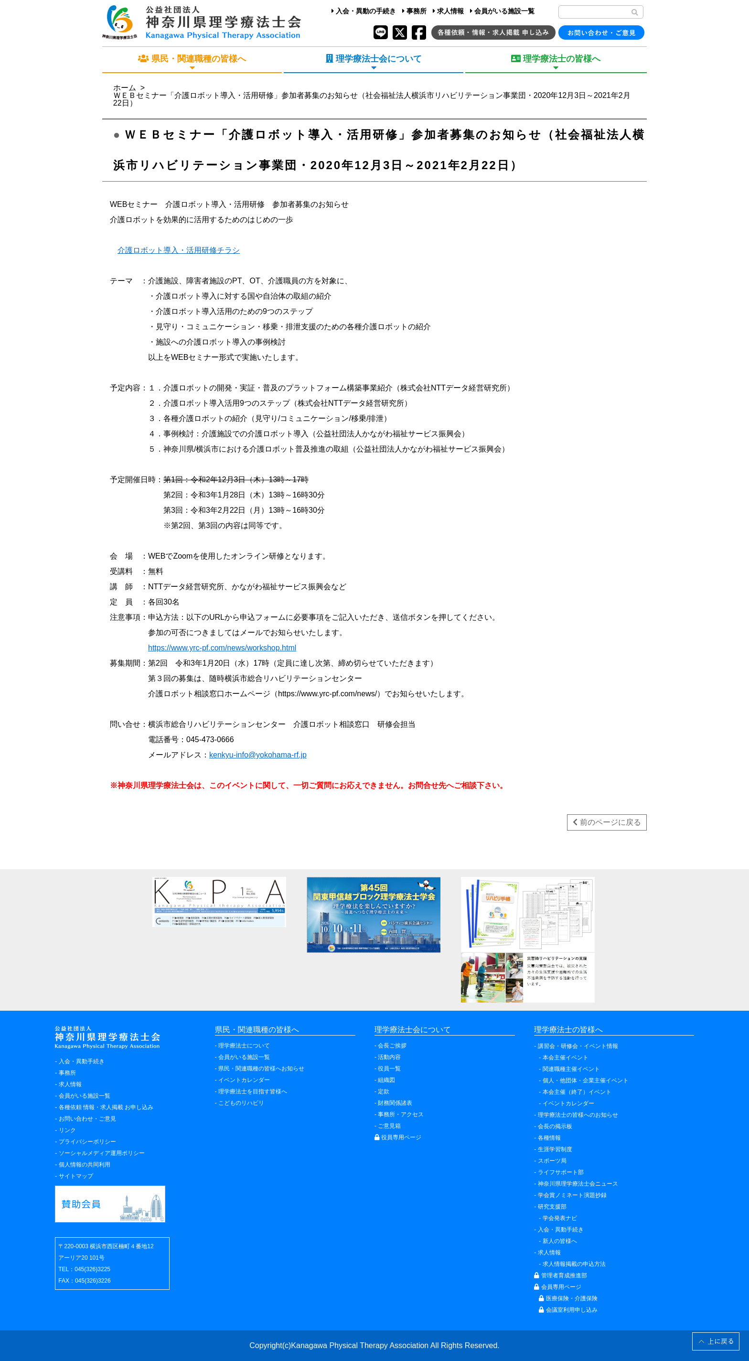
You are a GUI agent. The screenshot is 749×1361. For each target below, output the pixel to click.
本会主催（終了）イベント (577, 1092)
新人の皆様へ (560, 1241)
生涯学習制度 (555, 1149)
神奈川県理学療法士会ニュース (578, 1183)
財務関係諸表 (395, 1103)
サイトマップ (76, 1176)
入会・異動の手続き (364, 11)
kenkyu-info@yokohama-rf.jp (258, 755)
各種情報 (549, 1137)
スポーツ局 (552, 1160)
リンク (67, 1130)
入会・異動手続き (82, 1061)
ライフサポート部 (561, 1172)
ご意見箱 (389, 1126)
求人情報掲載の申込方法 (574, 1264)
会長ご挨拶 (392, 1045)
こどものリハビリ (241, 1103)
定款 (383, 1091)
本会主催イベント (565, 1057)
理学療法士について (244, 1045)
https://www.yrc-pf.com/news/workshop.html (222, 648)
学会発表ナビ (560, 1218)
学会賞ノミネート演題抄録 (572, 1195)
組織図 (386, 1080)
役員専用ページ (397, 1137)
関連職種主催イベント (571, 1069)
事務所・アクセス (401, 1114)
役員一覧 (389, 1068)
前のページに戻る (607, 822)
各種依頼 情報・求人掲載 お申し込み (106, 1107)
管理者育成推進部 (560, 1275)
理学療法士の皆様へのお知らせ (578, 1115)
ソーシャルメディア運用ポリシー (102, 1153)
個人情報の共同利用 (84, 1164)
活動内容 (389, 1057)
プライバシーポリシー (87, 1141)
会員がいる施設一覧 (502, 11)
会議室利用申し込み (568, 1310)
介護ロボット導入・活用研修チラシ (179, 250)
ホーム (124, 88)
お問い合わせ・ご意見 (87, 1118)
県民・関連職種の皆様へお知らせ (261, 1068)
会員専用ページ (557, 1287)
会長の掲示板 (555, 1126)
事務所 (414, 11)
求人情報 (448, 11)
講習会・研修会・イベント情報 (578, 1046)
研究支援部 (552, 1206)
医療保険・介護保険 (568, 1298)
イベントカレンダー (244, 1080)
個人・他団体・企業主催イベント (586, 1080)
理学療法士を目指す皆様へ (252, 1091)
